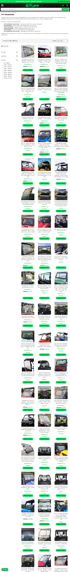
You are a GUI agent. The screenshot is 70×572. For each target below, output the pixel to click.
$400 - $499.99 (7, 72)
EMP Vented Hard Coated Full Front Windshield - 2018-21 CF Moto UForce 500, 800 (61, 402)
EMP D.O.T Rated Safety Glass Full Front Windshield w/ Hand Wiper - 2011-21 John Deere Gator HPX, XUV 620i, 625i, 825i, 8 (61, 288)
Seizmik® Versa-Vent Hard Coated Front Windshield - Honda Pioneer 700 (44, 515)
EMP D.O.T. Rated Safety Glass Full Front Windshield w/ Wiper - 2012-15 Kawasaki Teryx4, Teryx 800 (61, 459)
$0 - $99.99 (6, 63)
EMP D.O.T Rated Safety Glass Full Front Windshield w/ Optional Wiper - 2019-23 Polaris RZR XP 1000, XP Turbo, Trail (61, 516)
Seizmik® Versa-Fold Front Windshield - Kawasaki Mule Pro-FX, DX (28, 515)
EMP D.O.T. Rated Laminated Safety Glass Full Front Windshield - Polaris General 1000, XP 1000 (44, 145)
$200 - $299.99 (7, 68)
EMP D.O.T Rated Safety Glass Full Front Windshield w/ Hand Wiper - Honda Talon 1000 (44, 230)
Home (2, 12)
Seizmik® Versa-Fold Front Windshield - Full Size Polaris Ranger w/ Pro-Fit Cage (44, 61)
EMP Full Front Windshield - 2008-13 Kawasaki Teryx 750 (28, 543)
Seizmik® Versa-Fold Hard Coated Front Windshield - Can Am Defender (28, 429)
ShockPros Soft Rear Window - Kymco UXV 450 (61, 429)
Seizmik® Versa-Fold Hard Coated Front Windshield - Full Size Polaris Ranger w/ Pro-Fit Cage (28, 174)
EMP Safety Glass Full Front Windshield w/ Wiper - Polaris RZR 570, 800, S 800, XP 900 (27, 230)
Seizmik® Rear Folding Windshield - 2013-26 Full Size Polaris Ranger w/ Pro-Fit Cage (61, 145)
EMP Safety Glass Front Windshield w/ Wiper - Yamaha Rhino (28, 487)
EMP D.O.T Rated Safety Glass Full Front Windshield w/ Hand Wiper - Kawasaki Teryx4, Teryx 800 (28, 346)
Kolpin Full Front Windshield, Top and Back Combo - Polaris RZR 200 (61, 258)
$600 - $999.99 (7, 76)
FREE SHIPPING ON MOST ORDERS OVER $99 (29, 1)
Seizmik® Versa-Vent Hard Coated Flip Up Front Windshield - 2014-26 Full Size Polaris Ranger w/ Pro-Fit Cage (61, 174)
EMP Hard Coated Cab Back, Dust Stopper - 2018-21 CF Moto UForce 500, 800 (44, 318)
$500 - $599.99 (7, 74)
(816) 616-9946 (63, 1)
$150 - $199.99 (7, 66)
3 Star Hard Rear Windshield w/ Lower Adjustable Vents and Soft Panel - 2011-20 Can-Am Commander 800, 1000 (61, 203)
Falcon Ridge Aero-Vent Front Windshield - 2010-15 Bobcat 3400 (44, 544)
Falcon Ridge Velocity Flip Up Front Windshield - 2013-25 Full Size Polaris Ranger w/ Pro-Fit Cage (44, 174)
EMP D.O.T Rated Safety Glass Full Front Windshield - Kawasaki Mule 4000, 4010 (61, 374)
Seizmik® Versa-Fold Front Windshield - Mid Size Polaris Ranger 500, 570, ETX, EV (27, 61)
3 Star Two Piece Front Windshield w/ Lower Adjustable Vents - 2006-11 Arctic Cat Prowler (44, 430)
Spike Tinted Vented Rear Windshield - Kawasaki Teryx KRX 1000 (44, 458)
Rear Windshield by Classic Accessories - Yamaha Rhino (61, 543)
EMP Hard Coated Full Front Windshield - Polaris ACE (28, 118)
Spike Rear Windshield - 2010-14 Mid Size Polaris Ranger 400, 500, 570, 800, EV (44, 287)
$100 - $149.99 (7, 64)
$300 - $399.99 (7, 70)
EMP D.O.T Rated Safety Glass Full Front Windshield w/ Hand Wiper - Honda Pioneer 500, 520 (28, 90)
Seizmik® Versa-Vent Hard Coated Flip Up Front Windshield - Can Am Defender (44, 345)
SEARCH (65, 9)
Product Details (28, 70)
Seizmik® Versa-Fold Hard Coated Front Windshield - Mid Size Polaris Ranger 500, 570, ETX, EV (28, 258)
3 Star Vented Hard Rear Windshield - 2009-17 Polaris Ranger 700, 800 (44, 402)
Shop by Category (7, 12)
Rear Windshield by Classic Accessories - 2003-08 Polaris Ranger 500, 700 (61, 487)
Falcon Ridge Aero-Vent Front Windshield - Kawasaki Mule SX (44, 89)
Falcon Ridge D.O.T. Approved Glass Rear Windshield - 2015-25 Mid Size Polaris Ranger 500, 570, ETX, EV (44, 258)
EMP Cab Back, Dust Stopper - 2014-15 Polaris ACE (61, 230)
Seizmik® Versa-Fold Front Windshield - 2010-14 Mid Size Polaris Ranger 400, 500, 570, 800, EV (27, 402)
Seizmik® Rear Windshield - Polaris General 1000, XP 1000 (27, 317)
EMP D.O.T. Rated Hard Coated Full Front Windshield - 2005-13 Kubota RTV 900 (28, 145)
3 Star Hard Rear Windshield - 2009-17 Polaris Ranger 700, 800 (61, 318)
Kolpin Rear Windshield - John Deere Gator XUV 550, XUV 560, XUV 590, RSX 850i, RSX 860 (28, 374)
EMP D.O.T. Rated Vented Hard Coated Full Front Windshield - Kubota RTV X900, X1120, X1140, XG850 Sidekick (61, 90)
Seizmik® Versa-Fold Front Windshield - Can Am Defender (44, 118)
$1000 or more (7, 78)
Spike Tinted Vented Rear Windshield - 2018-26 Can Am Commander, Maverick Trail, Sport (44, 375)
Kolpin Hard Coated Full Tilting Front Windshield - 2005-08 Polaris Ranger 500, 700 (28, 203)
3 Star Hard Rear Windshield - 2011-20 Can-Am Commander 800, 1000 (44, 203)
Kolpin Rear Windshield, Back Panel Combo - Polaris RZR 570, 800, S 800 (44, 487)
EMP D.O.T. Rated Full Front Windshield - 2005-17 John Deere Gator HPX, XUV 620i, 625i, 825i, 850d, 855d (61, 61)
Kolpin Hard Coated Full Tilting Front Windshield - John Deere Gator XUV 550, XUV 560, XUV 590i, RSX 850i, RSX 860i (28, 459)
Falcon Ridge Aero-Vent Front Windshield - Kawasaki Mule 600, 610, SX (61, 119)
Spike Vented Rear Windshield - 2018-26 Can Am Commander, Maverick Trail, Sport (61, 345)
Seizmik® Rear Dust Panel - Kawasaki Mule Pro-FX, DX (28, 286)
